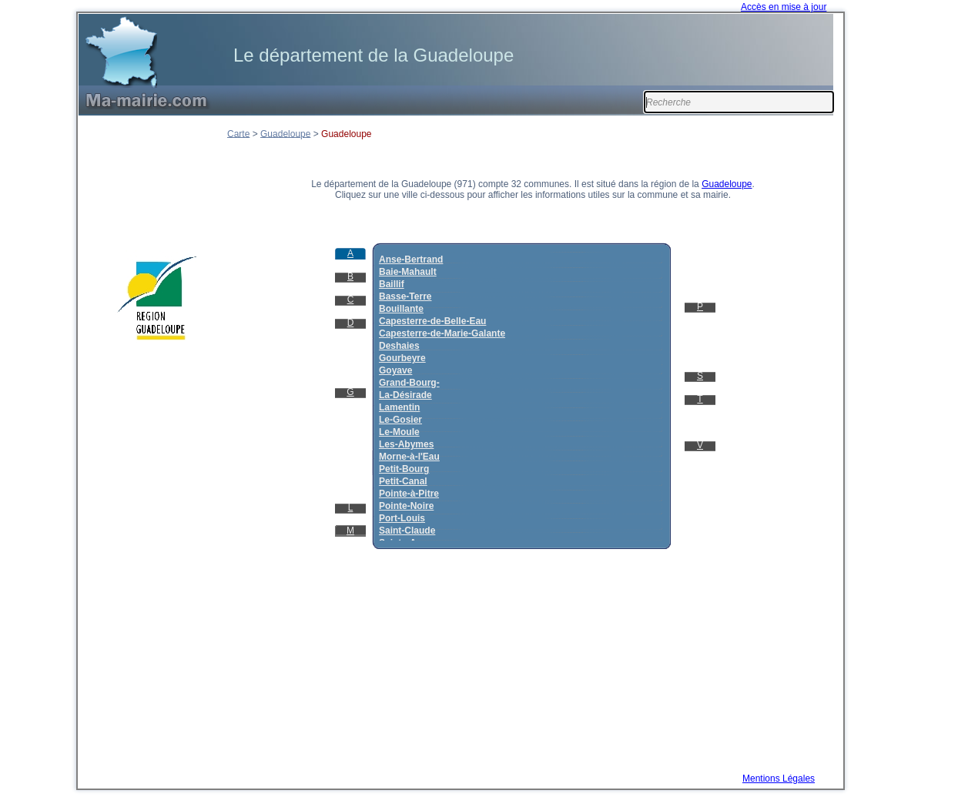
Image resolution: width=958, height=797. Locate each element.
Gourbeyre (402, 358)
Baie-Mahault (408, 271)
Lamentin (399, 407)
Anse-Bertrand (411, 259)
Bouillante (401, 308)
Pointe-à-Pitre (409, 493)
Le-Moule (399, 432)
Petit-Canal (403, 481)
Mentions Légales (778, 778)
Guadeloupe (285, 133)
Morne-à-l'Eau (409, 456)
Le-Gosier (400, 419)
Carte (238, 133)
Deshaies (399, 345)
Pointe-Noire (406, 506)
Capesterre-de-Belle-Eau (432, 321)
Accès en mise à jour (783, 7)
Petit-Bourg (404, 469)
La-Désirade (405, 395)
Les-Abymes (406, 444)
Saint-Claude (407, 530)
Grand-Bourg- (409, 382)
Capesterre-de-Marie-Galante (442, 333)
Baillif (391, 284)
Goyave (395, 370)
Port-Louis (402, 518)
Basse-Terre (405, 296)
